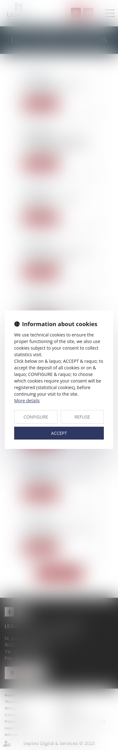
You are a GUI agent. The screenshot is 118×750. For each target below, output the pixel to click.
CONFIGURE (36, 417)
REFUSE (82, 417)
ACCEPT (59, 433)
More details (27, 401)
